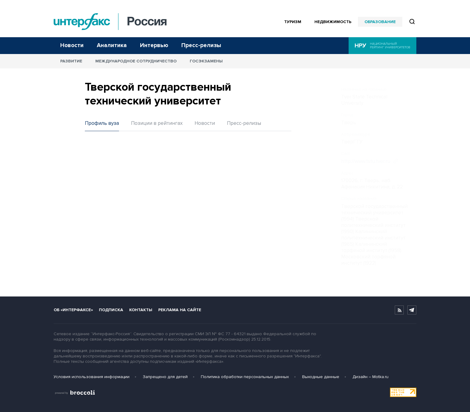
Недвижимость (332, 21)
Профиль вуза (102, 123)
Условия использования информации (91, 376)
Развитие (71, 61)
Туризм (292, 21)
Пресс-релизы (201, 45)
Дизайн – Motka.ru (370, 376)
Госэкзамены (206, 61)
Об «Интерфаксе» (73, 309)
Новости (72, 45)
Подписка (111, 309)
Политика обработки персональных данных (245, 376)
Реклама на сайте (179, 309)
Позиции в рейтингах (157, 123)
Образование (380, 21)
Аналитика (112, 45)
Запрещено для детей (165, 376)
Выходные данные (320, 376)
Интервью (154, 45)
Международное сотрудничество (136, 61)
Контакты (140, 309)
